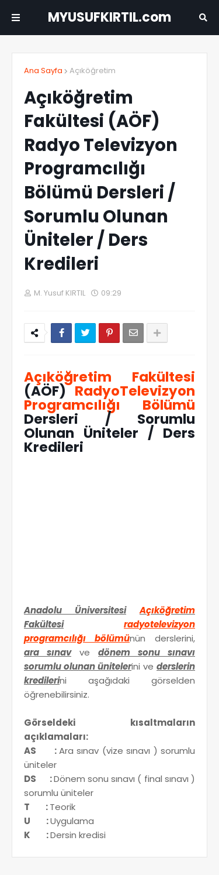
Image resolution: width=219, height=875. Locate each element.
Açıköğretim (92, 70)
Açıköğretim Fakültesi (109, 377)
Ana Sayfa (43, 70)
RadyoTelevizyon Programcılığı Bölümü (109, 398)
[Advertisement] (109, 533)
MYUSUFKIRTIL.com (109, 17)
